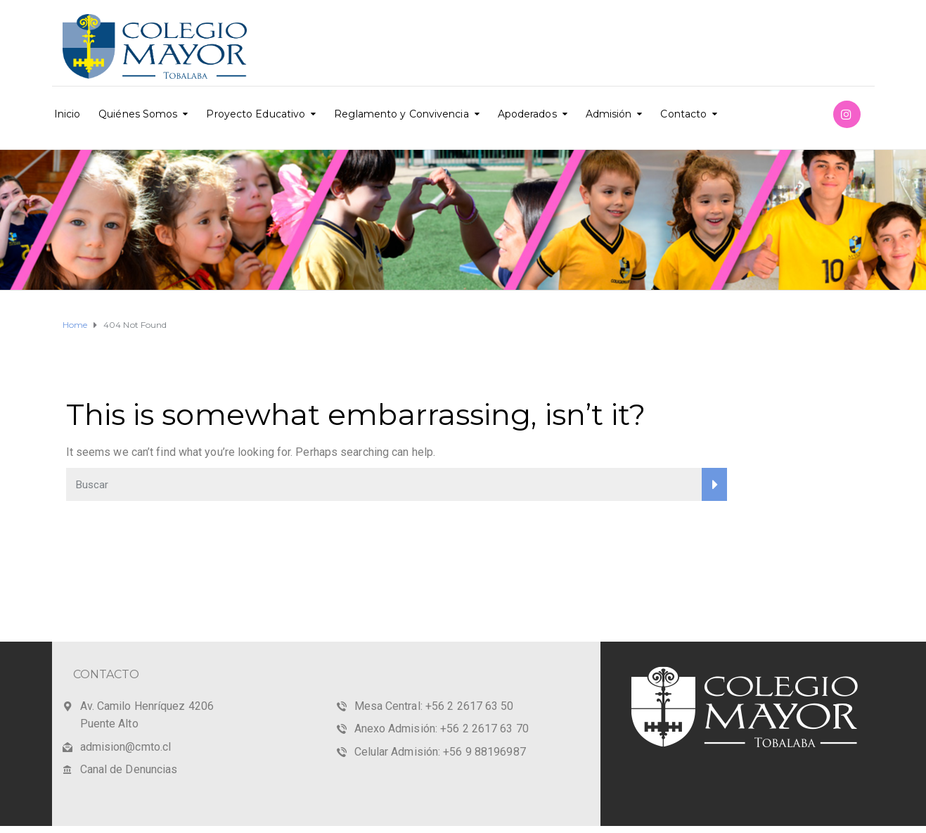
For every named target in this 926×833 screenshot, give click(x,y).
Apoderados (527, 114)
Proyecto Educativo (255, 114)
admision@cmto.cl (126, 746)
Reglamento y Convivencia (401, 114)
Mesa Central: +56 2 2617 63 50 (434, 706)
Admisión (609, 114)
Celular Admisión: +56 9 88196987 (440, 751)
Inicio (67, 114)
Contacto (683, 114)
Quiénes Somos (137, 114)
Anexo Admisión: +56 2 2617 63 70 (441, 728)
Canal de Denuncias (129, 769)
